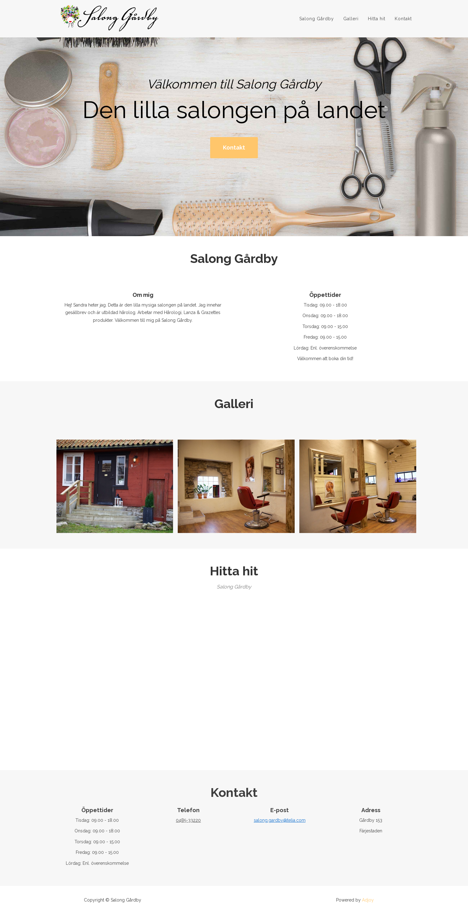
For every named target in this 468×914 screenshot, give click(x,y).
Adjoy (368, 899)
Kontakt (403, 20)
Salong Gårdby (316, 20)
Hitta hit (376, 20)
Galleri (351, 20)
